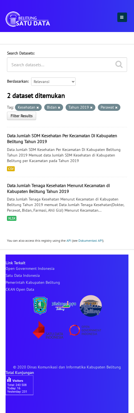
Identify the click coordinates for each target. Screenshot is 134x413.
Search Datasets (20, 53)
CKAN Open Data (20, 289)
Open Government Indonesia (30, 268)
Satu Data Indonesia (23, 275)
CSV (11, 169)
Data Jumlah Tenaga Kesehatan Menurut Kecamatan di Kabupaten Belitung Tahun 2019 (58, 188)
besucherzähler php (22, 404)
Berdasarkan (17, 81)
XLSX (11, 218)
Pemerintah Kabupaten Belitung (33, 282)
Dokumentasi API (90, 240)
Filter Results (22, 115)
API (68, 240)
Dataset (15, 37)
